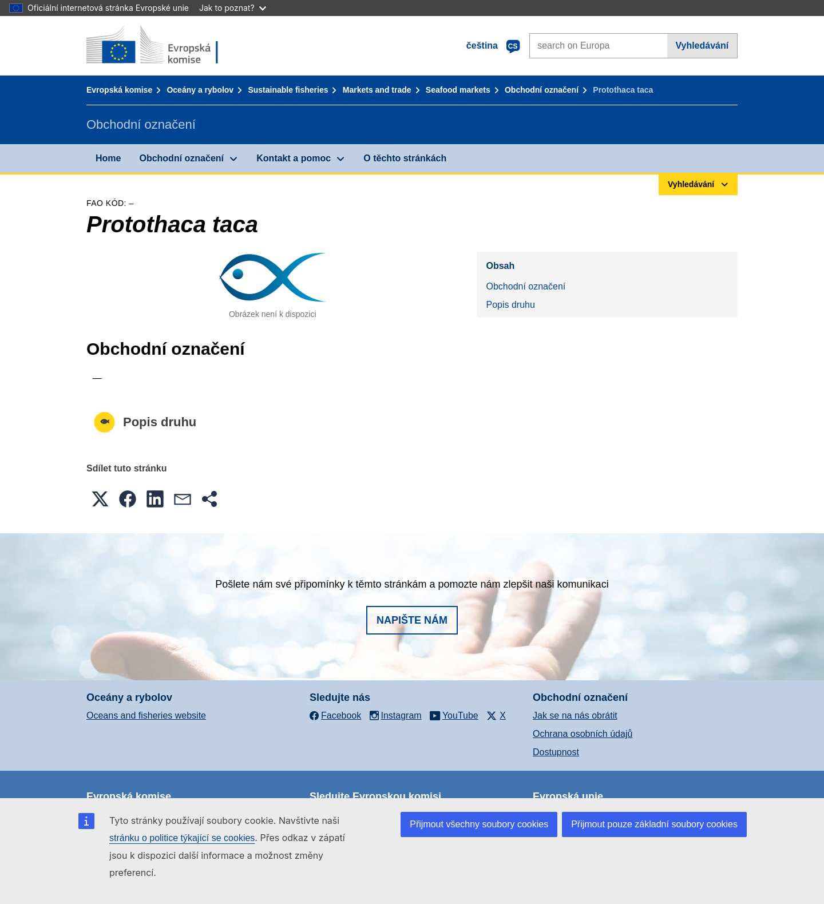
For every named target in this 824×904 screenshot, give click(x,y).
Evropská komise (119, 89)
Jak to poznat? (232, 8)
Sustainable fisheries (288, 89)
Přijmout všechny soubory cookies (479, 824)
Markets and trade (377, 89)
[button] (100, 498)
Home (108, 158)
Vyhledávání (701, 45)
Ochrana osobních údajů (582, 734)
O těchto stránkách (404, 158)
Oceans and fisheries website (146, 715)
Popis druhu (510, 305)
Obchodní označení (542, 89)
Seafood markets (458, 89)
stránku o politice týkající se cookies (182, 838)
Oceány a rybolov (200, 89)
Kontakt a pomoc (293, 158)
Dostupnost (556, 752)
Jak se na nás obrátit (575, 715)
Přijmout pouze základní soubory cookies (654, 824)
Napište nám (412, 620)
